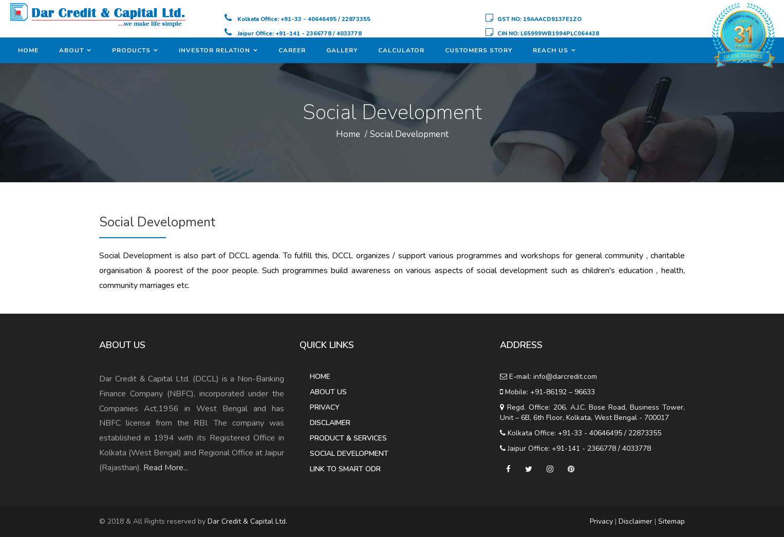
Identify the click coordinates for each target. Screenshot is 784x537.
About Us (328, 392)
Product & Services (348, 438)
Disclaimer (330, 423)
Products (131, 50)
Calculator (401, 50)
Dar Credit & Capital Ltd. (247, 521)
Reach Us (550, 50)
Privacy (325, 407)
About (71, 50)
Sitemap (671, 521)
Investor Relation (214, 50)
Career (292, 50)
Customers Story (478, 50)
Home (28, 50)
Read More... (165, 467)
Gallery (342, 50)
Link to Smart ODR (345, 469)
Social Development (409, 134)
